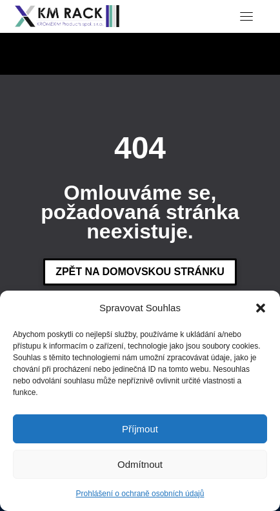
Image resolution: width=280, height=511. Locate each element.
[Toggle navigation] (246, 16)
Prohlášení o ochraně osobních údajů (140, 493)
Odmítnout (140, 464)
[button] (260, 308)
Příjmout (140, 428)
